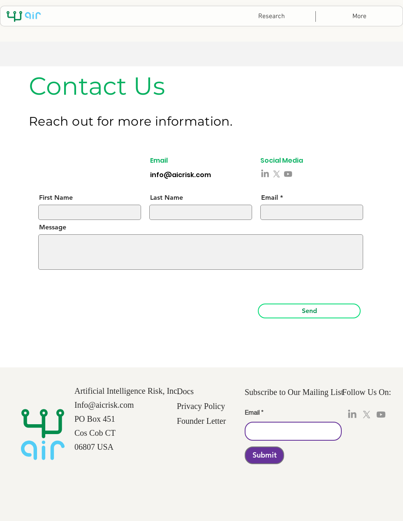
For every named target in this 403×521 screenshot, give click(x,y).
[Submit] (264, 455)
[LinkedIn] (265, 174)
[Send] (309, 311)
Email (269, 197)
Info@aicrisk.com (104, 404)
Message (52, 227)
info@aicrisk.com (180, 175)
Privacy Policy (201, 406)
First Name (56, 197)
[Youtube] (288, 174)
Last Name (166, 197)
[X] (276, 174)
